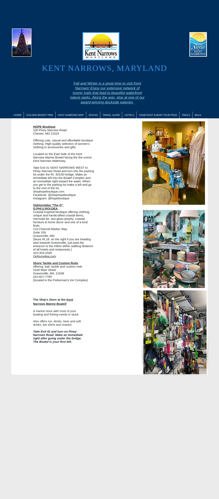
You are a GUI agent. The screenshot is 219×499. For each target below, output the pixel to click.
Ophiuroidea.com (44, 256)
